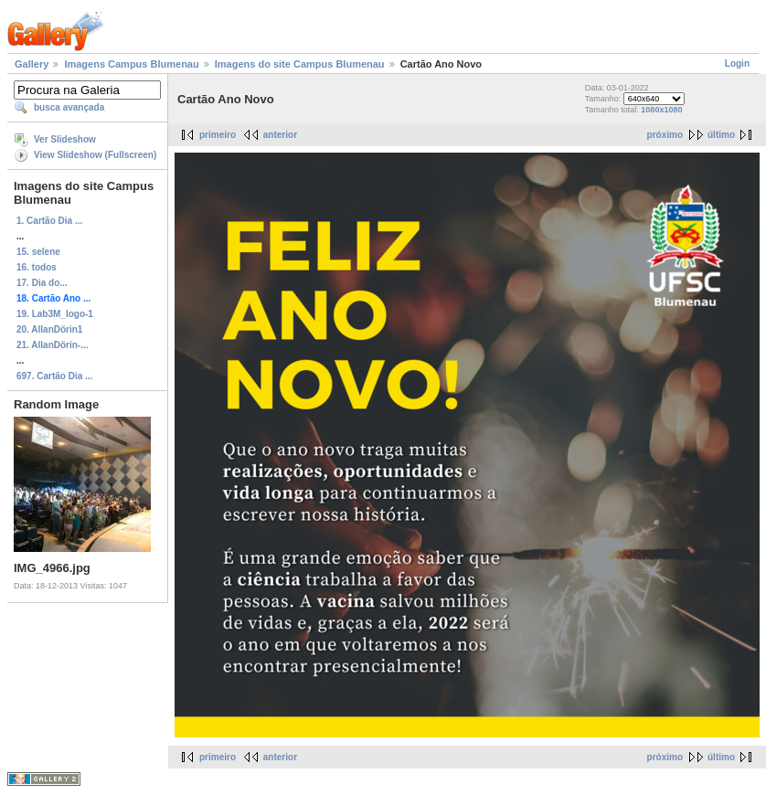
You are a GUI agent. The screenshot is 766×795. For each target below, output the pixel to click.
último (721, 135)
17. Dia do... (42, 283)
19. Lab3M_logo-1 (54, 314)
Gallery (31, 63)
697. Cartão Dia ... (54, 376)
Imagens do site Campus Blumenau (300, 63)
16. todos (36, 267)
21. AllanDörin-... (52, 345)
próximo (665, 135)
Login (737, 63)
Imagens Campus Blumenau (131, 63)
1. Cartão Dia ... (49, 221)
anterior (280, 135)
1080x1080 (661, 109)
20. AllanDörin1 (49, 329)
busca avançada (69, 107)
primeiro (217, 135)
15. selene (38, 252)
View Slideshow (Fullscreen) (95, 155)
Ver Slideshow (65, 139)
